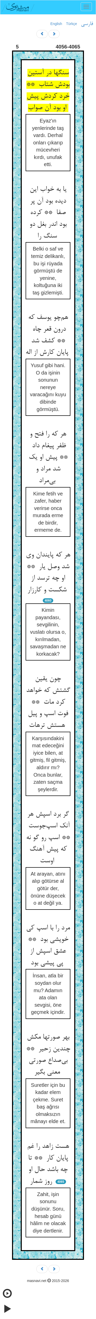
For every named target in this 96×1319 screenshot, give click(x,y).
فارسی (87, 24)
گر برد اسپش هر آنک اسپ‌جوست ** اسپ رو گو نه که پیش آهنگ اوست (48, 837)
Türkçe (71, 24)
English (56, 24)
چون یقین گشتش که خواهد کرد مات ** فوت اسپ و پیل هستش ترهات (48, 702)
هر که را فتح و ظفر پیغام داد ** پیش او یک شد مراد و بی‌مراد (48, 457)
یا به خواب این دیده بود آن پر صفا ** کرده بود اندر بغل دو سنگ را (48, 212)
